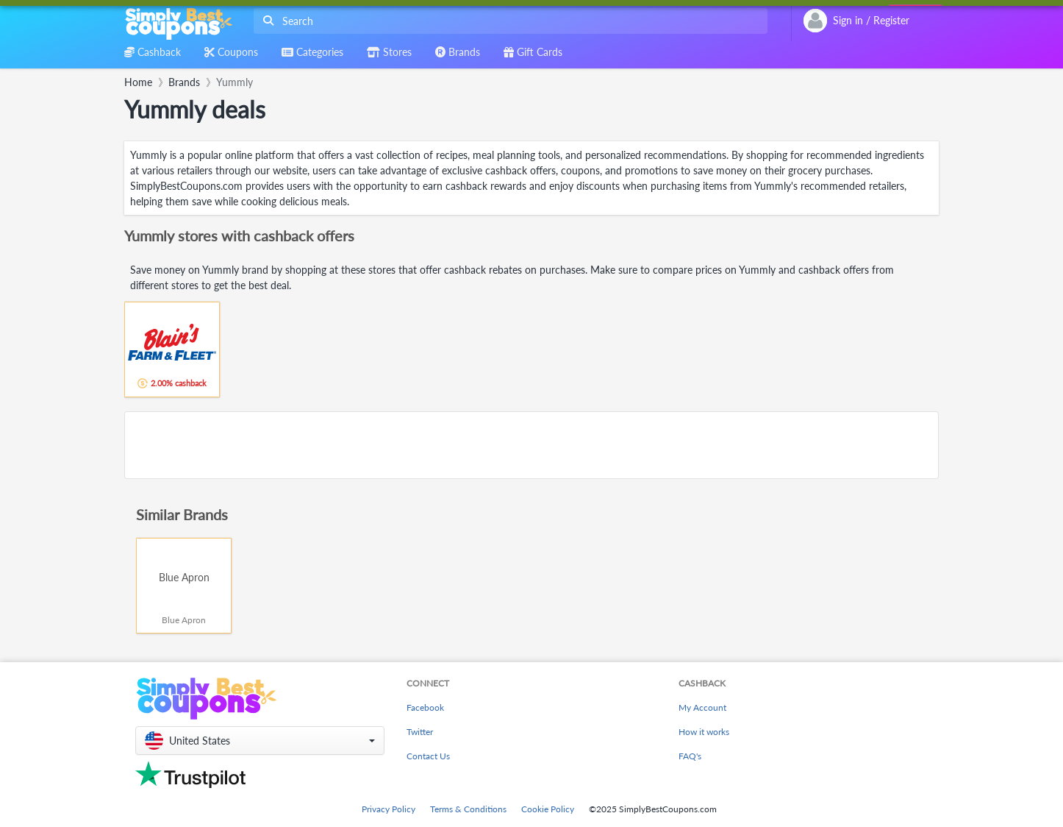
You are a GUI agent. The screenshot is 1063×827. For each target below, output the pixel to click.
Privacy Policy (388, 808)
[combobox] (507, 21)
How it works (704, 731)
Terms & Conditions (468, 808)
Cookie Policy (547, 808)
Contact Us (428, 756)
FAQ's (690, 756)
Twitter (420, 731)
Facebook (425, 707)
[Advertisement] (531, 445)
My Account (702, 707)
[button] (259, 740)
